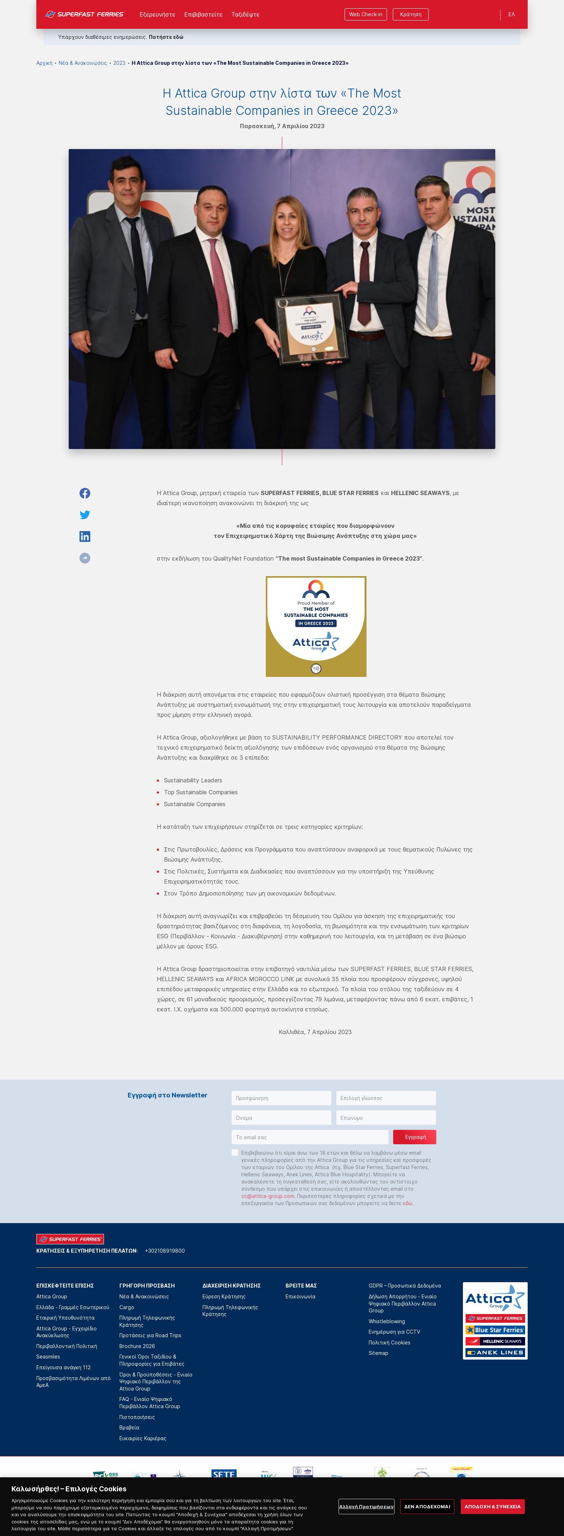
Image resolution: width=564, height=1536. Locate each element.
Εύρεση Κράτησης (224, 1296)
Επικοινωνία (300, 1296)
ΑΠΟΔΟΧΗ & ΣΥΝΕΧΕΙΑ (493, 1517)
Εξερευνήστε (158, 14)
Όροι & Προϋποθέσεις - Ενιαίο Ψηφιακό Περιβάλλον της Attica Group (155, 1381)
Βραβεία (129, 1427)
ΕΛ (512, 14)
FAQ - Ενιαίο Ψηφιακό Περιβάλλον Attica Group (149, 1402)
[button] (281, 1098)
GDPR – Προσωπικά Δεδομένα (405, 1286)
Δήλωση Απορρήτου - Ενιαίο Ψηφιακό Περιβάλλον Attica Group (403, 1303)
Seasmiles (48, 1356)
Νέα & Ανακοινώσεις (83, 63)
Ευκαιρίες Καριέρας (143, 1438)
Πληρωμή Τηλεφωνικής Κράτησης (147, 1321)
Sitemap (378, 1353)
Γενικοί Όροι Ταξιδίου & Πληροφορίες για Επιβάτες (152, 1360)
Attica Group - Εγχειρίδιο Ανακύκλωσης (66, 1332)
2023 (119, 63)
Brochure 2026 (137, 1346)
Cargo (126, 1307)
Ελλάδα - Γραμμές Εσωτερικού (72, 1307)
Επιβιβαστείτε (203, 14)
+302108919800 (165, 1251)
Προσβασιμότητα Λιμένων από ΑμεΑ (73, 1381)
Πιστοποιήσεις (137, 1417)
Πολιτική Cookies (389, 1342)
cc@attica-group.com (267, 1196)
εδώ (407, 1203)
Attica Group (51, 1296)
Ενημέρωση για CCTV (394, 1332)
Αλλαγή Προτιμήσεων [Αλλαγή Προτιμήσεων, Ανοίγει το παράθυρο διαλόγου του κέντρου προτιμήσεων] (366, 1517)
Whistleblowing (387, 1321)
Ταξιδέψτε (245, 14)
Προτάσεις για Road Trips (150, 1335)
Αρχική (44, 63)
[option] (105, 1477)
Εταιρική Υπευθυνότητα (65, 1318)
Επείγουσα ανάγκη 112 (63, 1367)
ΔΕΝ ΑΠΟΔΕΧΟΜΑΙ (427, 1517)
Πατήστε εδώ (166, 37)
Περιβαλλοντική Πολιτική (66, 1346)
